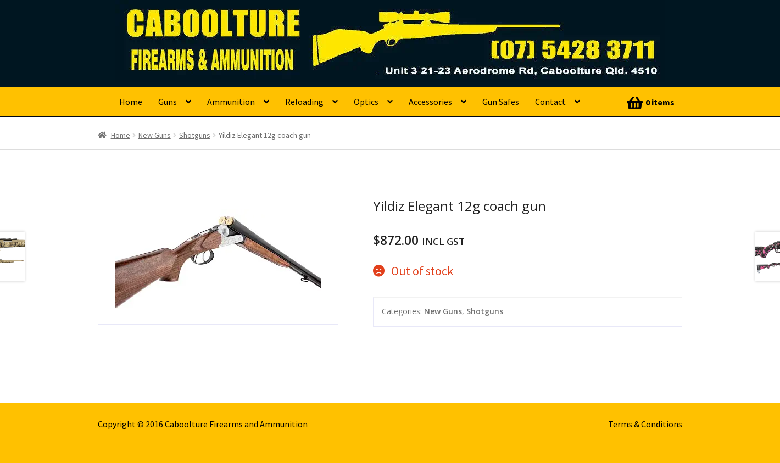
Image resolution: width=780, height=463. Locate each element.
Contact (550, 101)
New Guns (154, 135)
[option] (218, 261)
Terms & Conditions (645, 424)
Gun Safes (500, 101)
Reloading (304, 101)
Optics (366, 101)
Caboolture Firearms (195, 25)
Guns (167, 101)
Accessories (430, 101)
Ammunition (231, 101)
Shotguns (194, 135)
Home (130, 101)
